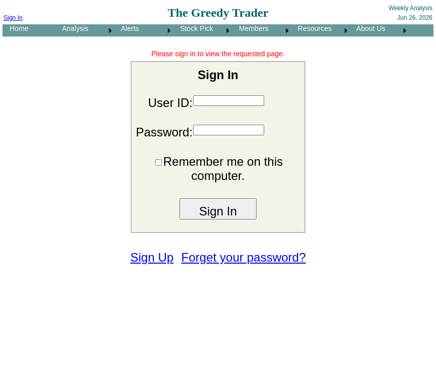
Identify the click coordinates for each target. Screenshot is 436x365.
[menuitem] (29, 30)
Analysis (72, 28)
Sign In (13, 17)
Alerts (127, 28)
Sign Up (151, 257)
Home (16, 28)
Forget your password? (243, 257)
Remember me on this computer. (223, 168)
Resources (312, 28)
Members (251, 28)
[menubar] (206, 30)
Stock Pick (193, 28)
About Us (368, 28)
